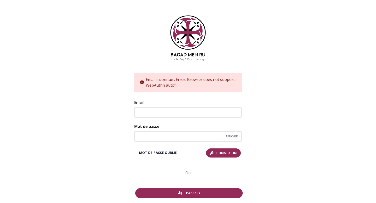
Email (139, 102)
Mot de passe (146, 126)
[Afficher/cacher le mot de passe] (232, 136)
